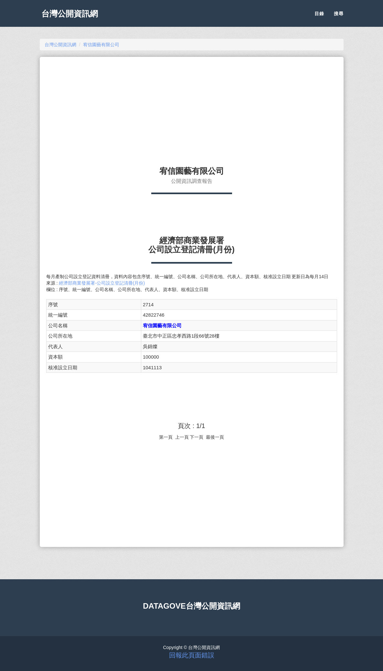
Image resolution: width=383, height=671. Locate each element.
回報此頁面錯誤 (191, 655)
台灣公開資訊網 (71, 16)
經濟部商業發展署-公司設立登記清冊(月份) (102, 283)
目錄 (319, 16)
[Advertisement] (191, 108)
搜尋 (339, 16)
